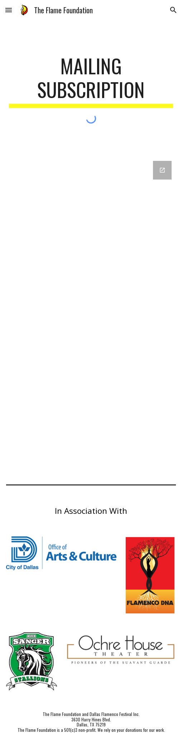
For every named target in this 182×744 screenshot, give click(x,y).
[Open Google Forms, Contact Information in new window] (162, 170)
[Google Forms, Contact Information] (91, 312)
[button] (8, 10)
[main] (91, 81)
